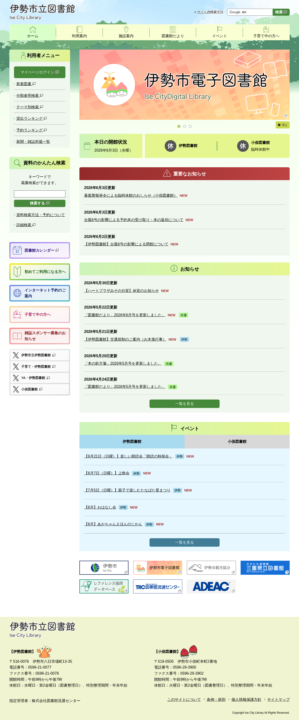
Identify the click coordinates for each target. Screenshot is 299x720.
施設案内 (126, 36)
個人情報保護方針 (246, 700)
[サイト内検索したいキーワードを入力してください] (250, 12)
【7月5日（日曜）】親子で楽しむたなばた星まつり (127, 490)
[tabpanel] (184, 499)
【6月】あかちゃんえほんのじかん (113, 524)
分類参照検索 (29, 96)
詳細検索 (26, 225)
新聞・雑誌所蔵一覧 (33, 142)
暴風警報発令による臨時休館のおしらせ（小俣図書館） (131, 195)
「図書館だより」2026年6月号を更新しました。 (125, 315)
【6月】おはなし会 (100, 507)
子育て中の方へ (266, 36)
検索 (281, 12)
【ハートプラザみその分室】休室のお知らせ (121, 291)
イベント (219, 36)
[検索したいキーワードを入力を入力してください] (39, 193)
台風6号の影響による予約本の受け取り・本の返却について (133, 220)
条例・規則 (216, 700)
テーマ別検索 (29, 107)
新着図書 (26, 84)
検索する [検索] (39, 203)
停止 (283, 124)
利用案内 (79, 36)
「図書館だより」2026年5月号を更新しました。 (125, 387)
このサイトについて (184, 700)
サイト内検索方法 (210, 12)
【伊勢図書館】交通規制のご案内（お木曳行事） (125, 339)
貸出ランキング (31, 118)
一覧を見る (184, 404)
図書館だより (173, 36)
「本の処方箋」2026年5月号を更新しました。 (123, 363)
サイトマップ (278, 700)
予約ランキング (31, 130)
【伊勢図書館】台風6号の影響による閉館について (126, 244)
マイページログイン (40, 72)
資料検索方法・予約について (40, 215)
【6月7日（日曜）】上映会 (106, 473)
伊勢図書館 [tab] (132, 442)
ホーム (32, 36)
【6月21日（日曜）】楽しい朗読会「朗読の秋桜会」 (128, 456)
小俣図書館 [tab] (237, 442)
